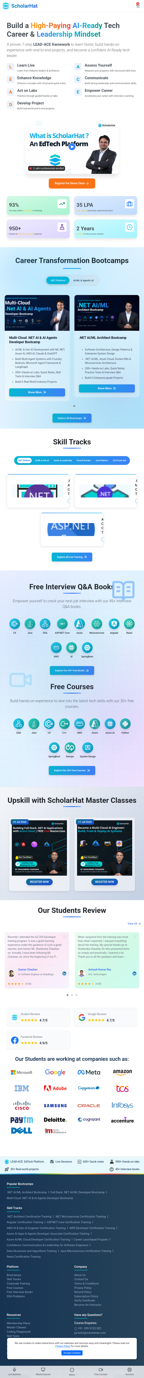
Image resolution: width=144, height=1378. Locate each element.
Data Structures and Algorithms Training (32, 1295)
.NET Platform (55, 284)
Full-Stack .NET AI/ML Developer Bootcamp (77, 1237)
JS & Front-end (102, 477)
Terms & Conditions (86, 1328)
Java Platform (72, 477)
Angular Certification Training (25, 1266)
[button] (70, 412)
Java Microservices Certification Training (85, 1295)
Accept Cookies (72, 1352)
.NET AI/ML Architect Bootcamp (27, 1237)
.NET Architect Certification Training (29, 1261)
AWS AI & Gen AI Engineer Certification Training (36, 1272)
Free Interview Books (20, 1336)
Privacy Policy (83, 1332)
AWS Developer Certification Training (92, 1272)
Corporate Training (18, 1328)
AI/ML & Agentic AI (85, 284)
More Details (43, 515)
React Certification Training (23, 1301)
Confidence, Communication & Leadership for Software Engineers (47, 1289)
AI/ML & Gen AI (68, 469)
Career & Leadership (102, 469)
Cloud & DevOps (42, 477)
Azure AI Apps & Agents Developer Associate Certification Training (48, 1278)
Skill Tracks (14, 1324)
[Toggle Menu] (72, 1369)
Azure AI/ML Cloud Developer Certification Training (38, 1284)
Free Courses (15, 1332)
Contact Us (81, 1324)
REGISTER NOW (39, 917)
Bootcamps (14, 1319)
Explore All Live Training (72, 570)
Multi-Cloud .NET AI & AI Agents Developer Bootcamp (40, 1242)
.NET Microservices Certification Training (80, 1261)
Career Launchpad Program (91, 1284)
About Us (80, 1319)
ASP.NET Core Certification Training (69, 1266)
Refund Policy (82, 1336)
